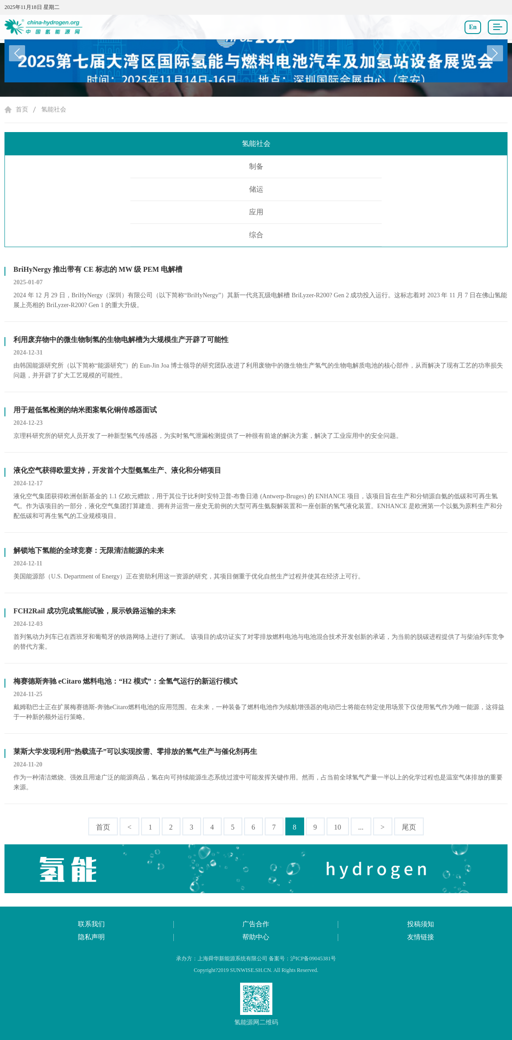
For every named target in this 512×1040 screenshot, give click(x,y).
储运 (256, 189)
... (361, 827)
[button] (495, 53)
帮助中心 (255, 937)
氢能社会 (53, 109)
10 (337, 827)
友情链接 (420, 937)
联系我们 (91, 924)
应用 (256, 212)
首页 (22, 109)
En (473, 27)
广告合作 (255, 924)
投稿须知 (420, 924)
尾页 (409, 827)
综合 (256, 235)
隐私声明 (91, 937)
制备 (256, 166)
